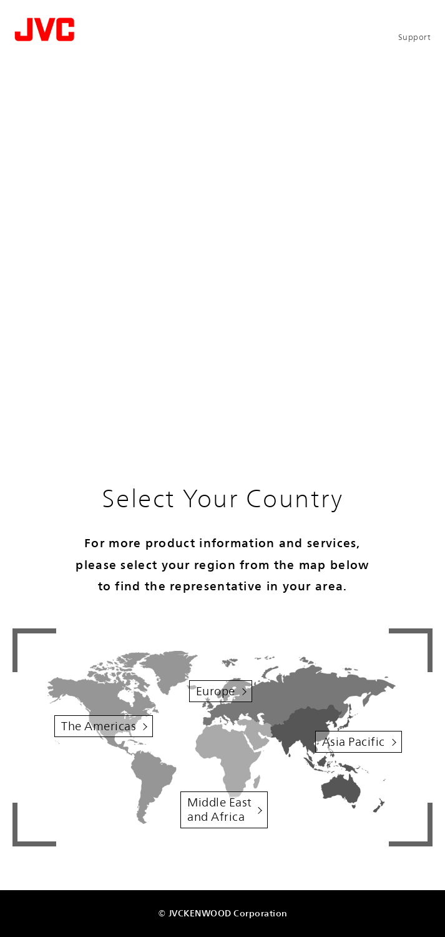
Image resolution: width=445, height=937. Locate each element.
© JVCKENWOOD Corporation (223, 913)
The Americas (98, 726)
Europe (215, 691)
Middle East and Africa (219, 809)
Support (414, 37)
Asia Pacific (353, 741)
